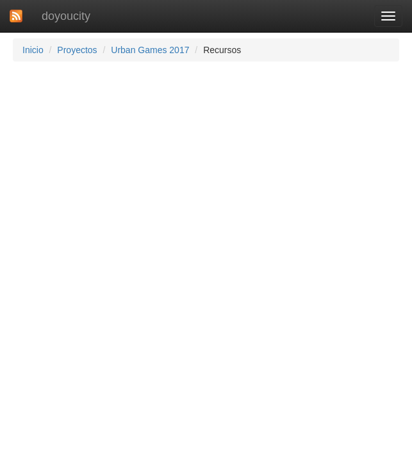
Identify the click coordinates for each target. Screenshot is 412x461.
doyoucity (66, 16)
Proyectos (77, 50)
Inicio (33, 50)
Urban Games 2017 (150, 50)
